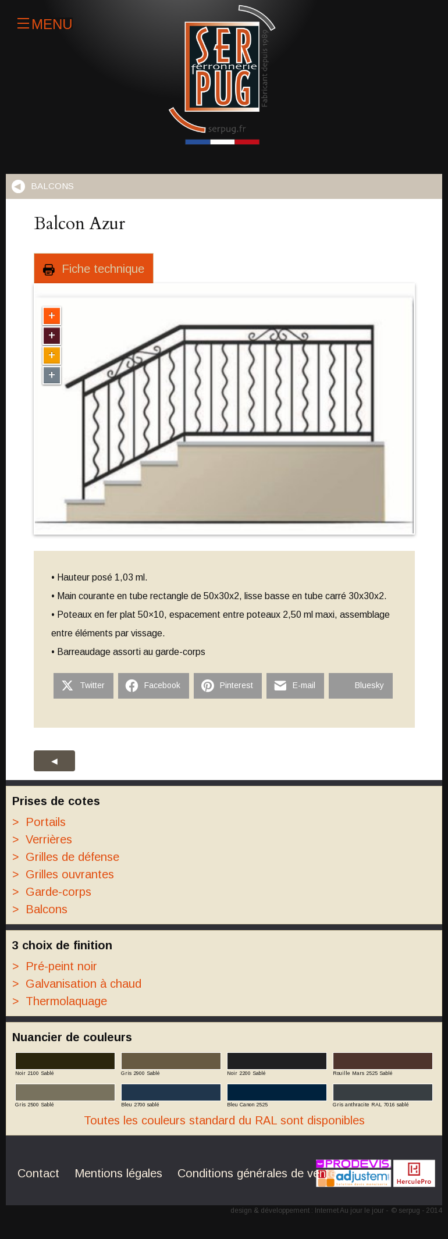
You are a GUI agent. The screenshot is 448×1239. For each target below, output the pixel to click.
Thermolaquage (59, 1001)
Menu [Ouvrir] (45, 23)
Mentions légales (118, 1173)
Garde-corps (51, 891)
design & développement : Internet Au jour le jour (307, 1210)
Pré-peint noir (54, 966)
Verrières (42, 839)
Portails (39, 822)
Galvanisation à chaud (76, 983)
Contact (38, 1173)
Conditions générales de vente (256, 1173)
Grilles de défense (65, 856)
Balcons (52, 186)
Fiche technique (93, 269)
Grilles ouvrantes (63, 874)
